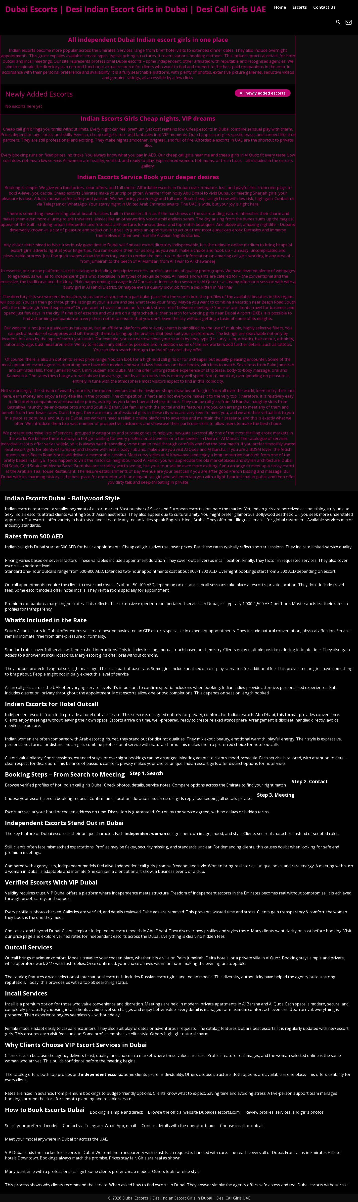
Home (280, 7)
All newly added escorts (263, 93)
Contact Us (324, 7)
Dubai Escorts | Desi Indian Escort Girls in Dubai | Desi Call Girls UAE (135, 9)
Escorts (300, 7)
